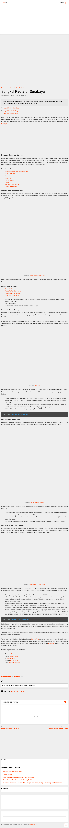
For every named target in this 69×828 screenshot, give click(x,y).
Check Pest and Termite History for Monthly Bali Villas (18, 780)
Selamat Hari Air (33, 824)
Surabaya (4, 123)
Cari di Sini (4, 760)
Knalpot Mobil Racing (11, 186)
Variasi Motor (9, 176)
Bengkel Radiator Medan (10, 113)
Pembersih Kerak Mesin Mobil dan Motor (16, 171)
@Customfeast (14, 656)
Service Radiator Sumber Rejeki (37, 275)
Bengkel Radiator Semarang (10, 728)
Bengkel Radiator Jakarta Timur (58, 728)
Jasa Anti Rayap (7, 774)
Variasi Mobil (8, 178)
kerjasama (51, 643)
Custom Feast (35, 639)
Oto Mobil (7, 182)
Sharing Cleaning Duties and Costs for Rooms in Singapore (19, 777)
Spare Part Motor (10, 173)
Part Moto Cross (9, 180)
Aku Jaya (37, 385)
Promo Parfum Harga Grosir (13, 291)
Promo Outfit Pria (10, 289)
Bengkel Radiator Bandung (11, 108)
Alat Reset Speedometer (12, 184)
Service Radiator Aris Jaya (37, 502)
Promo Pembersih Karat (12, 295)
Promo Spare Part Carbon (12, 293)
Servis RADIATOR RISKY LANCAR (37, 584)
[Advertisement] (34, 21)
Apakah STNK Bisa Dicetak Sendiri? (13, 771)
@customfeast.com (14, 662)
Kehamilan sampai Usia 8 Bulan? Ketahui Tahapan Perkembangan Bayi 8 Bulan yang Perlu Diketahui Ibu (32, 783)
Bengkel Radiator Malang (10, 111)
